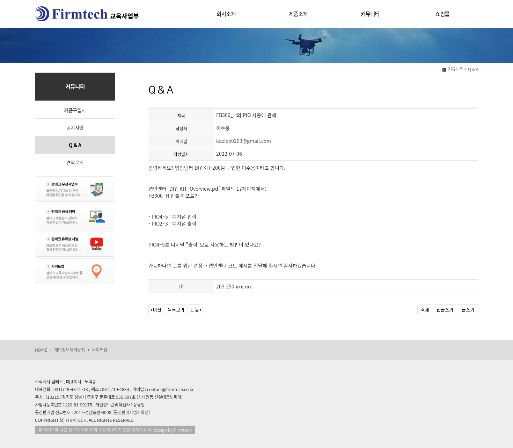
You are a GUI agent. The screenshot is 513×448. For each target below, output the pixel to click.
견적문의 (75, 162)
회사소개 (226, 14)
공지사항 (75, 127)
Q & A (75, 144)
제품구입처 (75, 110)
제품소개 (298, 14)
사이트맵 (99, 350)
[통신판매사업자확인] (131, 412)
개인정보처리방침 (69, 350)
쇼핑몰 (442, 14)
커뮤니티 (370, 14)
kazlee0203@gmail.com (243, 140)
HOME (41, 350)
